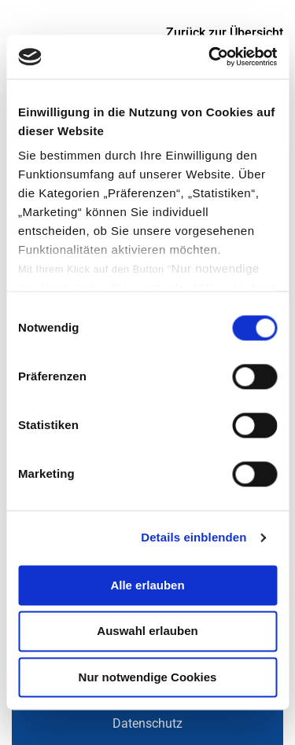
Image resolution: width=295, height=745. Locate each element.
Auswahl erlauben (147, 631)
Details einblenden (193, 537)
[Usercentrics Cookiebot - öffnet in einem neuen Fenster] (210, 56)
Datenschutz (147, 723)
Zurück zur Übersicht (224, 32)
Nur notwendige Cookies (148, 677)
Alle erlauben (147, 585)
